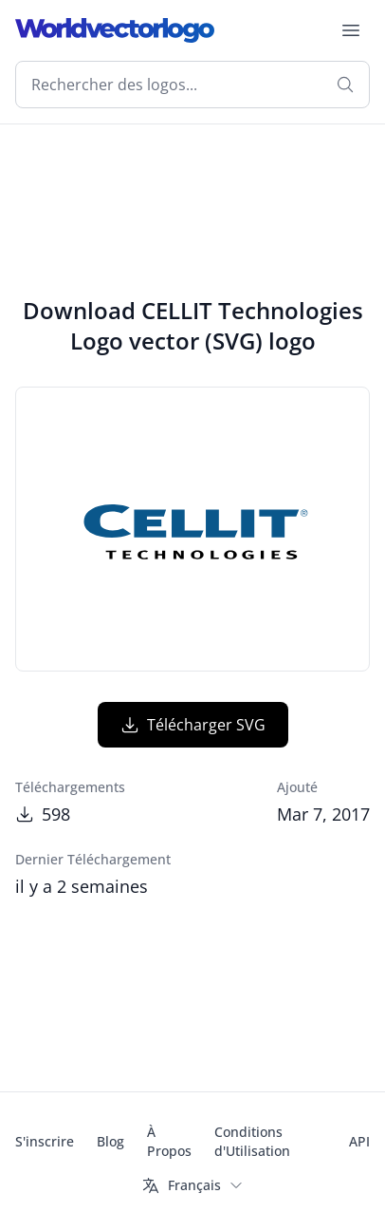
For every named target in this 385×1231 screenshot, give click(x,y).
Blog (110, 1141)
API (359, 1141)
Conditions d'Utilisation (252, 1141)
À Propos (169, 1141)
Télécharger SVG (193, 724)
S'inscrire (44, 1141)
